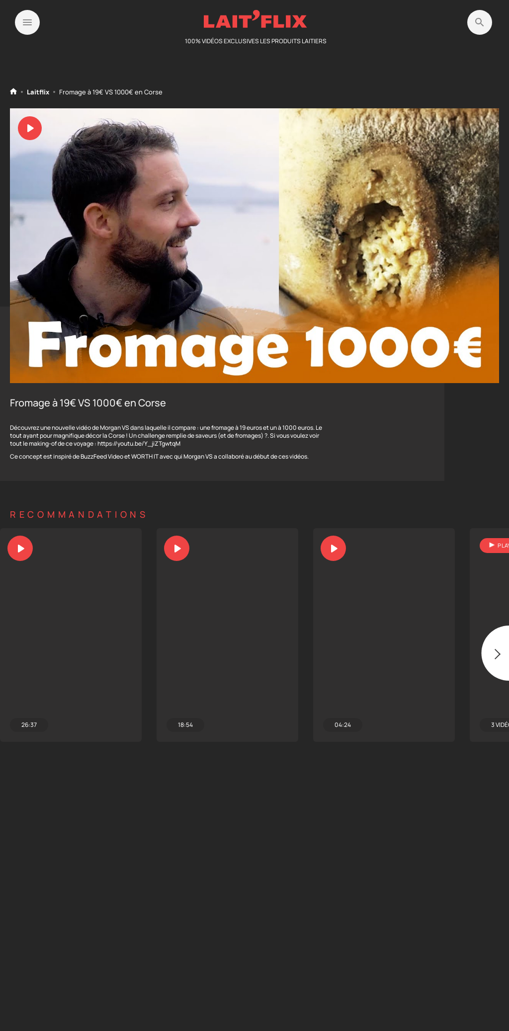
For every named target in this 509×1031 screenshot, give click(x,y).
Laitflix (38, 92)
